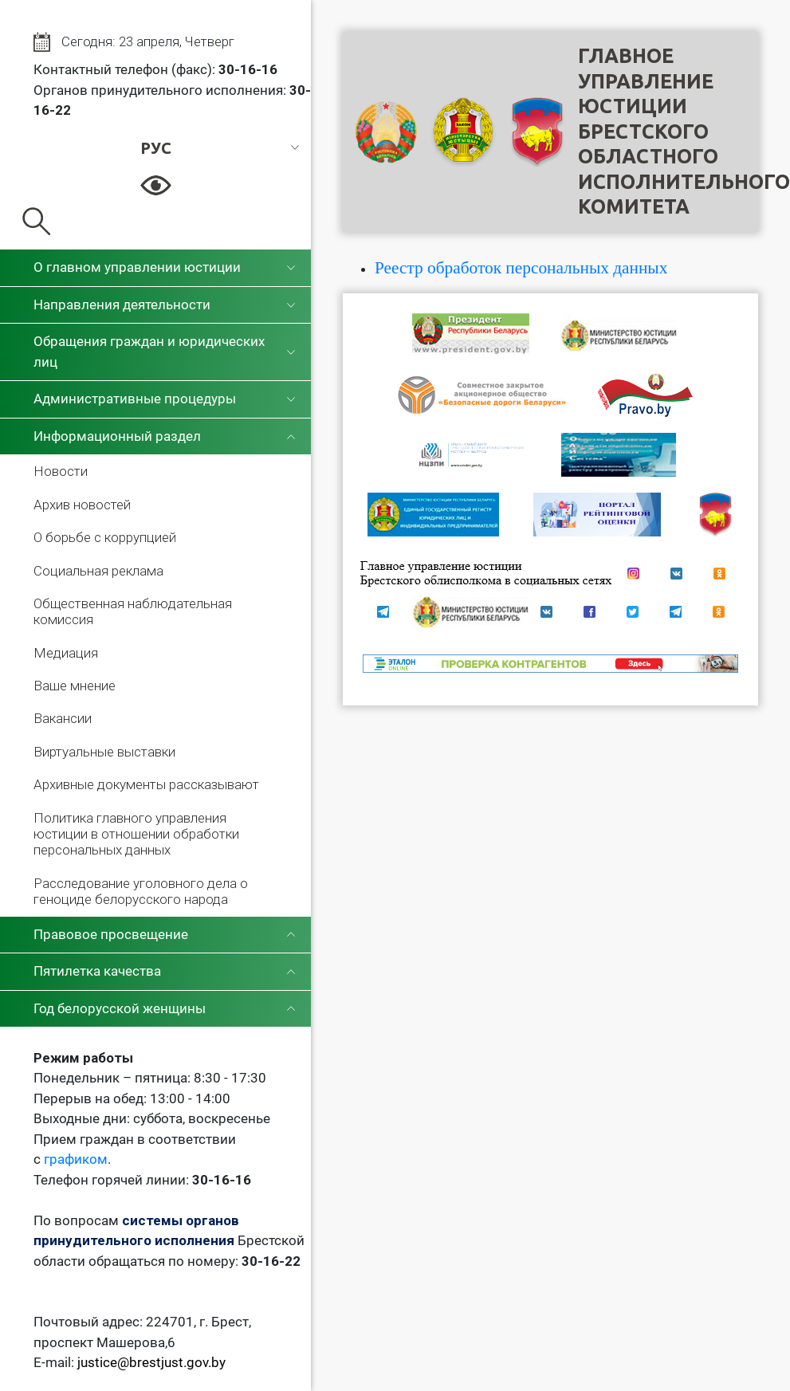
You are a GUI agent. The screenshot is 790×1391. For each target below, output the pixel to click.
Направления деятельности (121, 304)
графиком (76, 1159)
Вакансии (62, 718)
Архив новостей (82, 505)
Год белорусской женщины (119, 1008)
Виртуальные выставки (104, 752)
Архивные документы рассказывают (146, 784)
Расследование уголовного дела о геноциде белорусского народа (140, 891)
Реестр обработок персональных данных (521, 267)
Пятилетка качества (97, 971)
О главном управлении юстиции (137, 267)
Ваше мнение (74, 686)
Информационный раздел (117, 436)
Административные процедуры (134, 399)
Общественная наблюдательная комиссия (132, 611)
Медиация (65, 653)
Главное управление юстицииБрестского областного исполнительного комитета (684, 131)
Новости (60, 471)
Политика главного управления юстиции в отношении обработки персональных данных (136, 834)
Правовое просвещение (110, 934)
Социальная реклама (98, 571)
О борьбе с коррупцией (104, 537)
